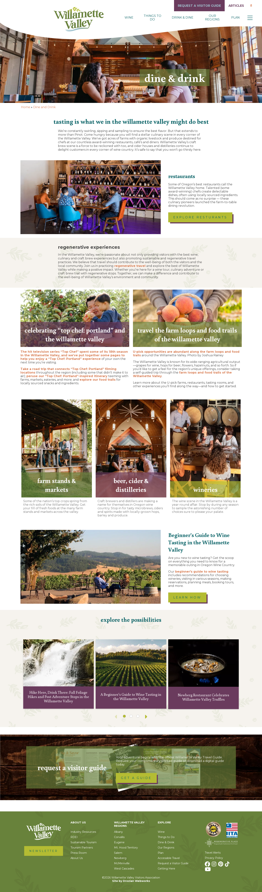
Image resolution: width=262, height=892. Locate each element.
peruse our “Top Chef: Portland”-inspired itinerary (66, 376)
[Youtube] (208, 870)
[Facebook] (208, 865)
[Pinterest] (221, 865)
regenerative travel (129, 266)
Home (25, 107)
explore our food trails (98, 379)
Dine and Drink (44, 107)
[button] (250, 17)
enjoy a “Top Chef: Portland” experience (68, 359)
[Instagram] (214, 865)
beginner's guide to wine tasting (201, 571)
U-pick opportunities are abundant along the (169, 352)
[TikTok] (227, 865)
